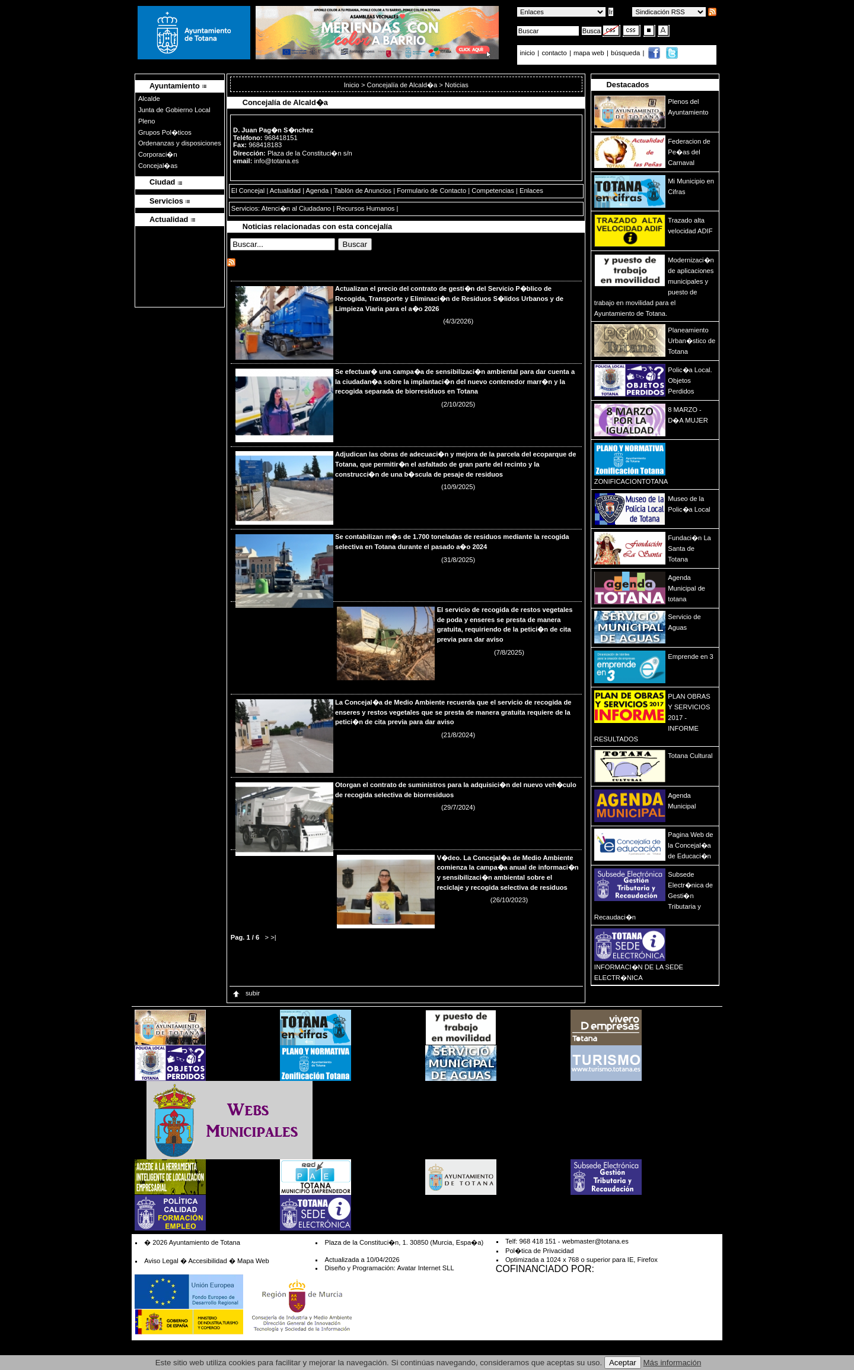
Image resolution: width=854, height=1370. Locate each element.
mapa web (589, 52)
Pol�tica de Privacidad (539, 1250)
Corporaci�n (157, 154)
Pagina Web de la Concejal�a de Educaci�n (690, 845)
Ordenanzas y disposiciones (179, 143)
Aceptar (622, 1362)
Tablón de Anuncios (362, 190)
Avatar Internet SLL (425, 1267)
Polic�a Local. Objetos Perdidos (690, 380)
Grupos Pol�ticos (165, 132)
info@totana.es (276, 160)
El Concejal (248, 190)
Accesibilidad (207, 1260)
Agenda (317, 190)
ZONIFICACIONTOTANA (631, 481)
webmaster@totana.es (595, 1241)
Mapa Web (253, 1260)
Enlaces (531, 190)
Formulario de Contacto (431, 190)
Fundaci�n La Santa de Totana (689, 548)
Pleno (146, 121)
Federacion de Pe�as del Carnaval (689, 152)
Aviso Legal (161, 1260)
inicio (528, 52)
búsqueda (626, 52)
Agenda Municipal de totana (686, 588)
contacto (553, 52)
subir (245, 993)
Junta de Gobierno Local (174, 109)
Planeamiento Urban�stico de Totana (691, 340)
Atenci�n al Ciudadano (296, 208)
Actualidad (285, 190)
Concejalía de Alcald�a (402, 84)
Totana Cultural (690, 755)
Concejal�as (157, 165)
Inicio (352, 84)
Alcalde (149, 98)
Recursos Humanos (365, 208)
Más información (672, 1362)
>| (273, 937)
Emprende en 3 (690, 656)
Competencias (492, 190)
